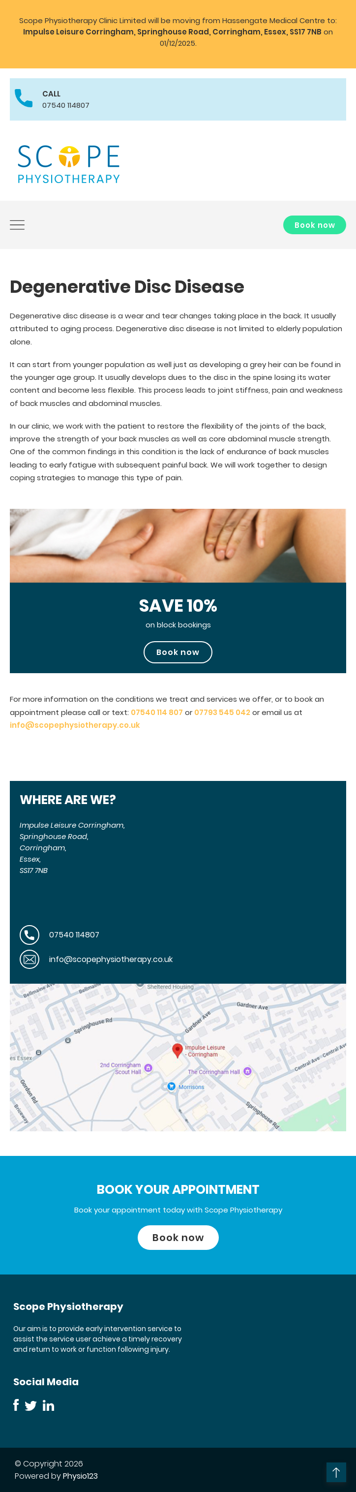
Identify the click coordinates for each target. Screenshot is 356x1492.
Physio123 (80, 1476)
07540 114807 (65, 105)
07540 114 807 (157, 712)
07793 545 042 (222, 712)
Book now (315, 225)
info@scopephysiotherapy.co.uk (75, 725)
